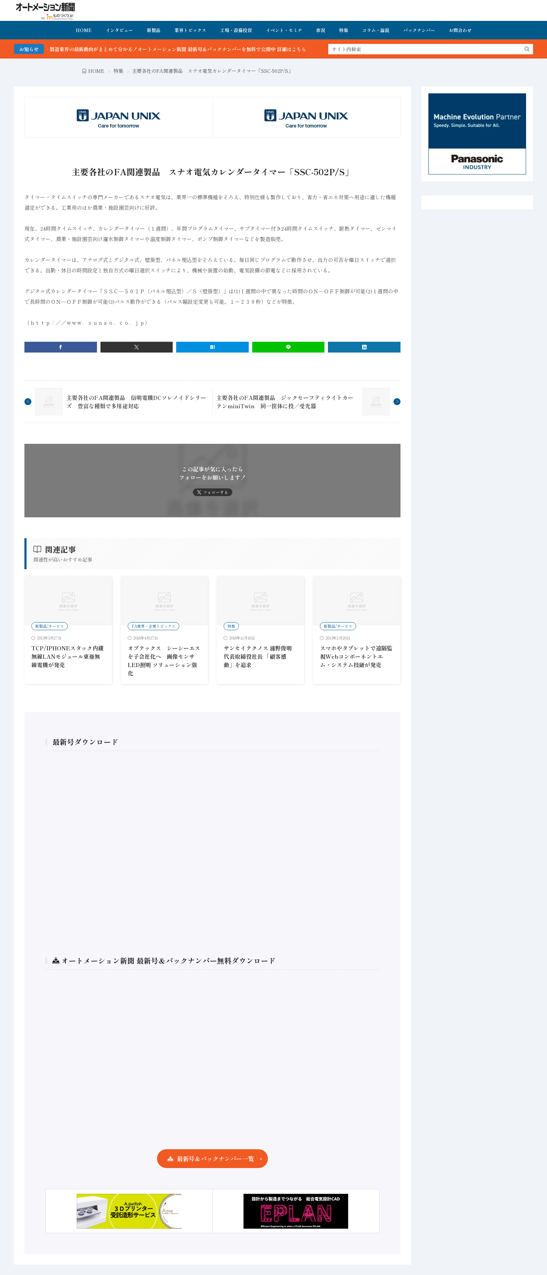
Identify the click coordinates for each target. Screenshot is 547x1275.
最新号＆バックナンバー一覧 (215, 1158)
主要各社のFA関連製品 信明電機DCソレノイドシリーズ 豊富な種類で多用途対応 (136, 401)
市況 (320, 30)
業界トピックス (190, 30)
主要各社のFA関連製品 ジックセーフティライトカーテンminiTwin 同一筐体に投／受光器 (284, 401)
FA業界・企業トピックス (153, 626)
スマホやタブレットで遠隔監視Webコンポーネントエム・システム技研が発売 (356, 656)
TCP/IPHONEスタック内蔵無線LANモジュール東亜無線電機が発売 (67, 656)
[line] (288, 347)
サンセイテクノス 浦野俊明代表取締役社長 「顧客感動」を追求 (258, 656)
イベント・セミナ (284, 30)
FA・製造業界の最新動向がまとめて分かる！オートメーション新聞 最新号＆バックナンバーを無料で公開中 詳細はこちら (192, 49)
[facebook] (60, 347)
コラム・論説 (375, 30)
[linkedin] (364, 347)
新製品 (153, 30)
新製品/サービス (49, 626)
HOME (84, 30)
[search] (527, 49)
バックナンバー (419, 30)
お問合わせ (460, 30)
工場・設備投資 (236, 30)
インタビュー (119, 30)
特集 (343, 30)
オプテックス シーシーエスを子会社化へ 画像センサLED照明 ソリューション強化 (164, 660)
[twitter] (136, 347)
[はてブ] (212, 347)
